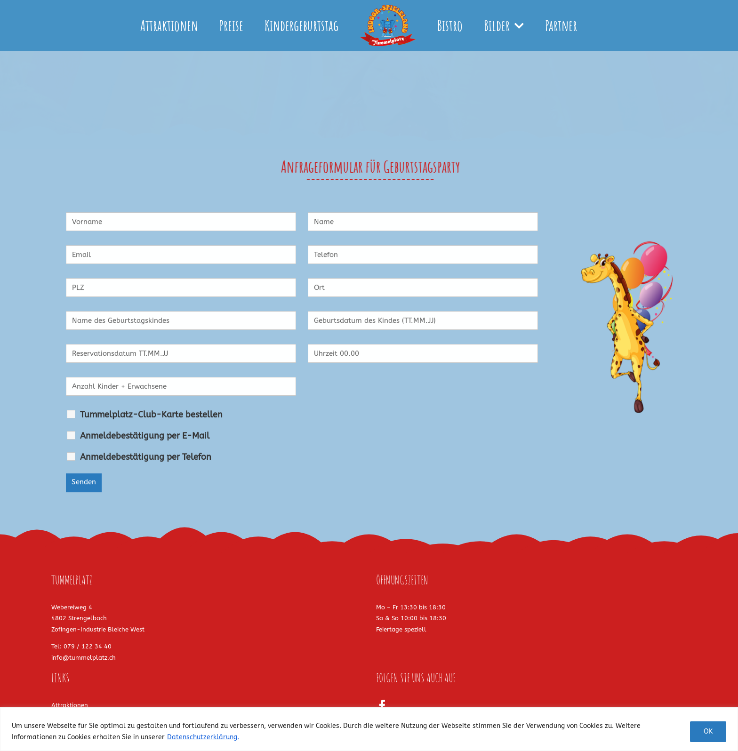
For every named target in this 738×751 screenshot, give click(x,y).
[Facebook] (382, 706)
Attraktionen (69, 705)
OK (708, 731)
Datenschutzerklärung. (203, 737)
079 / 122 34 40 (88, 646)
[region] (369, 729)
